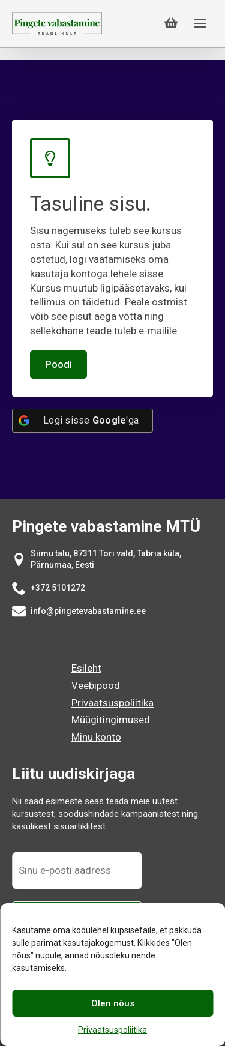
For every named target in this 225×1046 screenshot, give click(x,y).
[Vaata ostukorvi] (171, 23)
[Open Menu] (200, 23)
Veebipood (95, 685)
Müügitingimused (110, 720)
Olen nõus (112, 1003)
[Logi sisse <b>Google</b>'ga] (82, 421)
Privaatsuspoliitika (112, 1030)
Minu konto (96, 737)
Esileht (86, 668)
